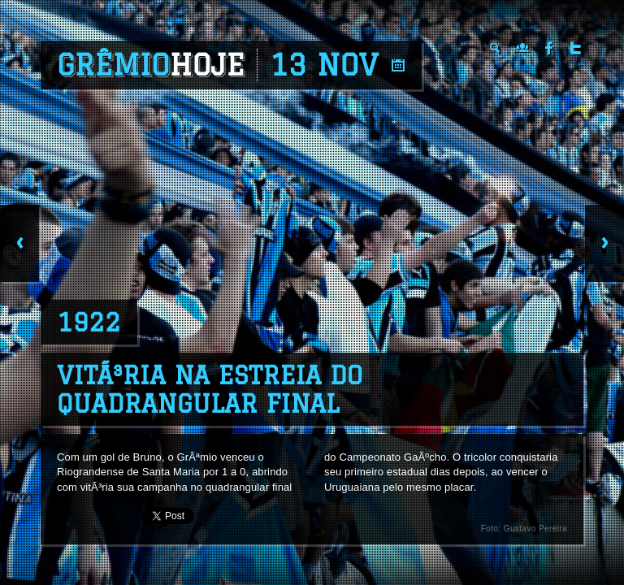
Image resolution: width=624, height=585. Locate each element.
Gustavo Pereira (535, 528)
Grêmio (151, 65)
